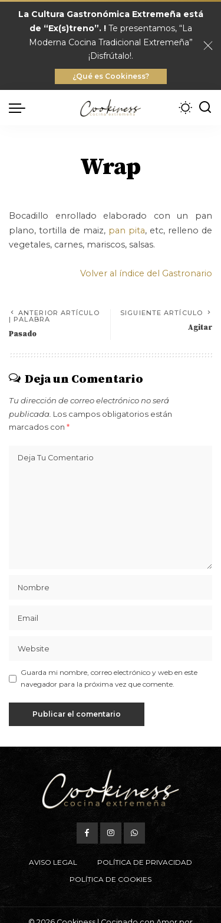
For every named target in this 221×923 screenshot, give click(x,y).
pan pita (126, 230)
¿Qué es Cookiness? (110, 76)
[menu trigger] (20, 107)
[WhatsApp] (134, 833)
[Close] (208, 46)
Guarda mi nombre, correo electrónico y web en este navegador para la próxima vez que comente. (109, 678)
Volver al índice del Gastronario (146, 273)
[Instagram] (110, 833)
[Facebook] (87, 833)
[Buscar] (205, 107)
